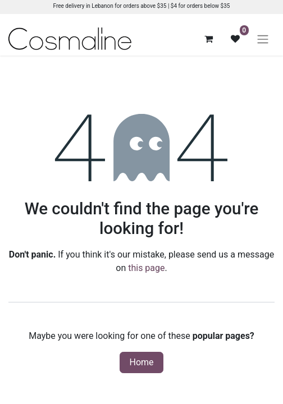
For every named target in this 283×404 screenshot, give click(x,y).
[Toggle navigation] (263, 39)
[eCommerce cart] (208, 38)
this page (146, 268)
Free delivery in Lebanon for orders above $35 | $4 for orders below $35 (141, 6)
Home (141, 362)
